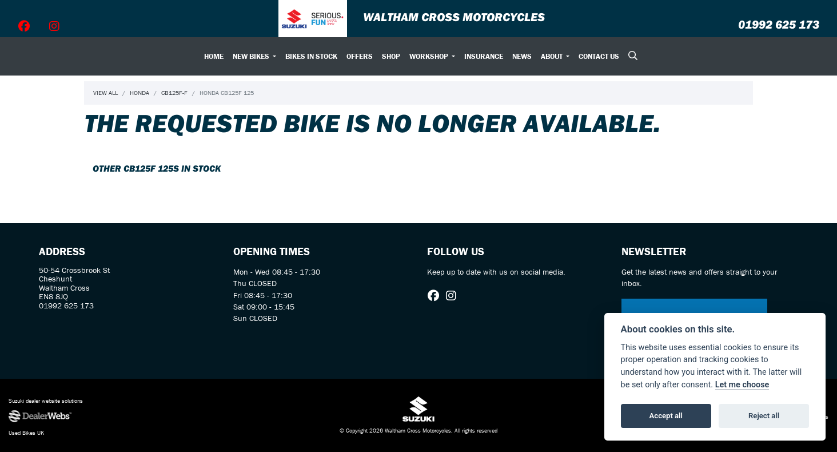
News (522, 56)
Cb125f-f (174, 93)
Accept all (666, 415)
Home (214, 56)
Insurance (483, 56)
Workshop (429, 56)
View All (105, 93)
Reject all (763, 415)
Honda (139, 93)
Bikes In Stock (311, 56)
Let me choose (742, 385)
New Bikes (252, 56)
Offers (359, 56)
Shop (391, 56)
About (552, 56)
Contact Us (599, 56)
